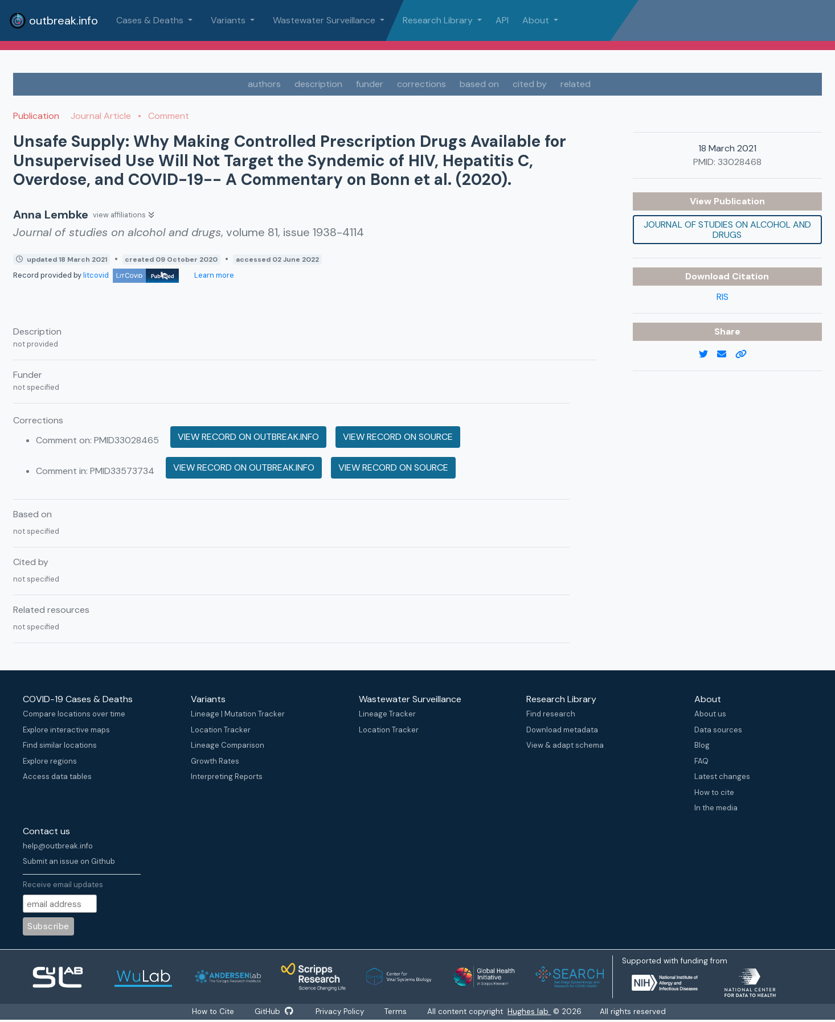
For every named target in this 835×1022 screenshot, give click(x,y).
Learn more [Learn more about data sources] (213, 275)
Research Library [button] (439, 20)
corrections (421, 84)
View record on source (398, 437)
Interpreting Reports (227, 776)
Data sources (718, 730)
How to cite (714, 792)
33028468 (740, 162)
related (575, 84)
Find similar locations (60, 745)
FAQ (701, 761)
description (318, 84)
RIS (722, 297)
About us (710, 714)
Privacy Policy (340, 1011)
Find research (550, 714)
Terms (397, 1011)
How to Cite (213, 1011)
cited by (530, 84)
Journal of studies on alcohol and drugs (727, 230)
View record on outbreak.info (248, 437)
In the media (716, 808)
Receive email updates (63, 884)
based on (479, 84)
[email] (726, 354)
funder (369, 84)
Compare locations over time (74, 714)
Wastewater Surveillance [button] (325, 20)
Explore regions (50, 761)
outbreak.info (53, 20)
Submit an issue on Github (69, 861)
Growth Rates (215, 761)
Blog (702, 745)
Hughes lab (530, 1011)
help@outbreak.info (58, 846)
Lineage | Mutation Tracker (238, 714)
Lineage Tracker (387, 714)
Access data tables (57, 776)
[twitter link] (708, 354)
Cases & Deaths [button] (151, 20)
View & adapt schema (565, 745)
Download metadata (562, 730)
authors (264, 84)
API (502, 20)
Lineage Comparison (227, 745)
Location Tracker (221, 730)
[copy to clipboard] (745, 354)
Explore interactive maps (66, 730)
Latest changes (722, 776)
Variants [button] (229, 20)
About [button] (536, 20)
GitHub (274, 1011)
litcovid (131, 275)
